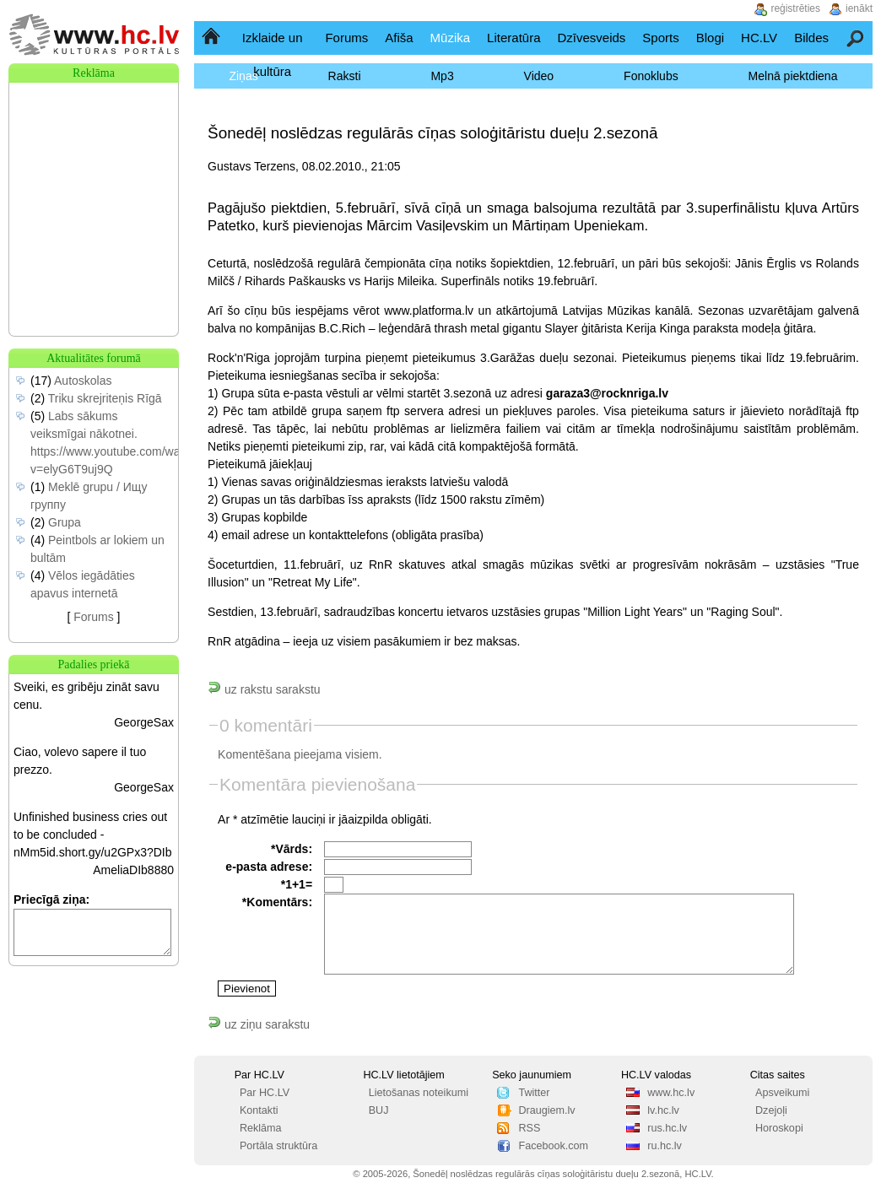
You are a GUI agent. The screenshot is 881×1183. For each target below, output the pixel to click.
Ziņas (243, 76)
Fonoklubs (651, 76)
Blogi (710, 37)
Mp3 (441, 76)
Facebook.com (553, 1146)
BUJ (379, 1110)
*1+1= (296, 884)
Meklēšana (856, 37)
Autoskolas (82, 380)
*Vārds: (291, 849)
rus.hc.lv (667, 1128)
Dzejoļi (771, 1110)
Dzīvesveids (591, 37)
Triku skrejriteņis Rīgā (105, 398)
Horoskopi (779, 1128)
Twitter (533, 1093)
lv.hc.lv (663, 1110)
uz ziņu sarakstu (259, 1024)
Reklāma (261, 1128)
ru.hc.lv (664, 1146)
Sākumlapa (212, 37)
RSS (529, 1128)
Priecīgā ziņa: (51, 899)
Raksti (344, 76)
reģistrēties (795, 8)
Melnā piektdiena (793, 76)
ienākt (859, 8)
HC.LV (759, 37)
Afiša (399, 37)
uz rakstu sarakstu (264, 689)
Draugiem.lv (546, 1110)
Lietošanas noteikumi (418, 1093)
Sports (660, 37)
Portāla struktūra (278, 1146)
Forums (346, 37)
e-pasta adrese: (268, 866)
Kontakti (259, 1110)
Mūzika (450, 37)
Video (539, 76)
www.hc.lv (671, 1093)
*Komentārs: (277, 902)
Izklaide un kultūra (272, 54)
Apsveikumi (782, 1093)
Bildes (811, 37)
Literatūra (513, 37)
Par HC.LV (264, 1093)
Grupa (64, 522)
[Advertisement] (93, 167)
